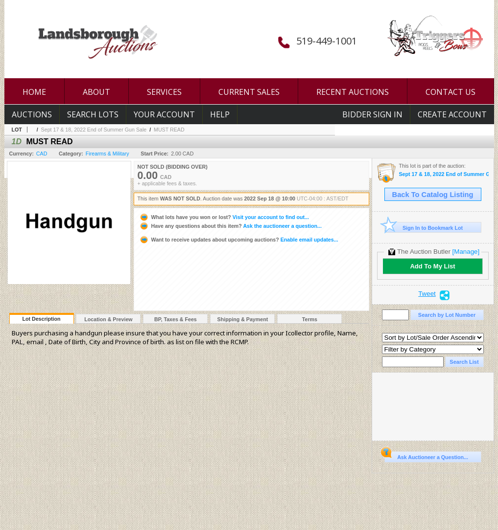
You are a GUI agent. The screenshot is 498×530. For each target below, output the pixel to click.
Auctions (32, 114)
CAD (41, 153)
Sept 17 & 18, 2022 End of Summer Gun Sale (94, 129)
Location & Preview (108, 319)
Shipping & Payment (242, 319)
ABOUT (96, 92)
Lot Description (41, 319)
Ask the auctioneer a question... (230, 226)
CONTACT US (450, 92)
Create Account (452, 114)
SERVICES (164, 92)
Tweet (427, 293)
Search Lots (93, 114)
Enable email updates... (238, 240)
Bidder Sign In (372, 114)
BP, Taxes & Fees (175, 319)
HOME (34, 92)
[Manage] (466, 251)
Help (220, 114)
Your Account (164, 114)
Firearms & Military (107, 153)
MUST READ (169, 129)
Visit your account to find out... (224, 217)
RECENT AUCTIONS (352, 92)
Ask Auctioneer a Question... (426, 455)
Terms (309, 319)
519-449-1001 (326, 40)
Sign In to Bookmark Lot (423, 227)
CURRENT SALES (249, 92)
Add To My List (432, 266)
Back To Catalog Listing (433, 195)
